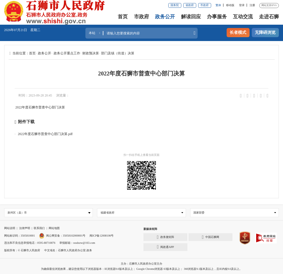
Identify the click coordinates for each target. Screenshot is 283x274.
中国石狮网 (210, 237)
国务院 (175, 5)
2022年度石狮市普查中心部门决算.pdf (45, 134)
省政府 (189, 5)
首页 (123, 16)
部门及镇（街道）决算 (117, 53)
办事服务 (217, 16)
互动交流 (243, 16)
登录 (242, 5)
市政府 (204, 5)
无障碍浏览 (265, 32)
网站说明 (9, 228)
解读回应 (191, 16)
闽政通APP (165, 247)
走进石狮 (269, 16)
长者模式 (238, 32)
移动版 (230, 5)
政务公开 (165, 16)
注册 (252, 5)
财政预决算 (90, 53)
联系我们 (39, 228)
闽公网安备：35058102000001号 (62, 235)
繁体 (218, 5)
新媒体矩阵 (150, 228)
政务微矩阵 (165, 237)
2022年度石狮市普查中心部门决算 (40, 107)
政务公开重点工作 (67, 53)
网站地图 (54, 228)
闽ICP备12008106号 (102, 235)
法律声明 (24, 228)
